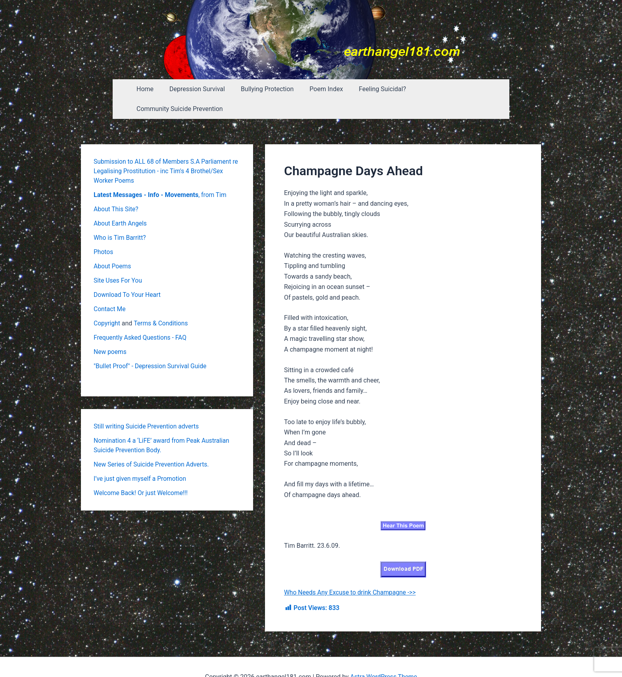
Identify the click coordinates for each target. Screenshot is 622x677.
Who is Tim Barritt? (120, 218)
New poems (110, 332)
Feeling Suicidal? (372, 89)
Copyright (107, 303)
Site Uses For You (118, 260)
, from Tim (160, 175)
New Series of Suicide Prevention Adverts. (152, 444)
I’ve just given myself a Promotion (141, 459)
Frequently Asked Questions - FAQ (141, 317)
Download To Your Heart (128, 275)
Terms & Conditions (162, 303)
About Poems (113, 246)
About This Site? (116, 189)
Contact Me (110, 289)
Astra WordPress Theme (383, 657)
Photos (104, 232)
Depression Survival (197, 89)
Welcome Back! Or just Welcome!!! (142, 473)
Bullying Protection (263, 89)
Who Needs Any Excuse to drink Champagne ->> (351, 572)
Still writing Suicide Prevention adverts (148, 406)
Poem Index (319, 89)
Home (147, 89)
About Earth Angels (121, 203)
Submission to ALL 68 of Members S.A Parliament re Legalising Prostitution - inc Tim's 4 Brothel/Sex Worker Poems (164, 151)
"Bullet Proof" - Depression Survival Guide (151, 346)
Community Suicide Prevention (452, 89)
